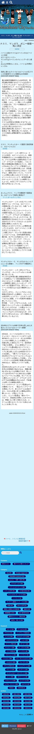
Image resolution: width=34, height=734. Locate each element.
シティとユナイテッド (15, 587)
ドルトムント (9, 655)
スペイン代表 (10, 644)
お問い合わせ (17, 729)
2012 (15, 704)
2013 (4, 704)
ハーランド (16, 598)
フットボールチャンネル (12, 197)
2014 (26, 701)
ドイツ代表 (10, 651)
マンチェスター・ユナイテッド (16, 673)
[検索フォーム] (10, 553)
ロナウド (24, 684)
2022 (4, 694)
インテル (7, 636)
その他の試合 (23, 591)
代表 (9, 605)
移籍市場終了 (23, 541)
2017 (26, 697)
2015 (15, 701)
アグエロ (7, 633)
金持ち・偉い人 (15, 620)
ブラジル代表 (8, 666)
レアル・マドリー (10, 684)
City (8, 573)
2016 (4, 701)
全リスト (6, 564)
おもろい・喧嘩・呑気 (15, 580)
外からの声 (20, 605)
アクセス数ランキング (22, 564)
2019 (4, 697)
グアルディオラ (15, 583)
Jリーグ (9, 629)
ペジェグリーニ (23, 666)
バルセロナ (9, 662)
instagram (21, 726)
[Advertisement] (17, 477)
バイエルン (6, 658)
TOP (29, 726)
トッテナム (22, 651)
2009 (15, 708)
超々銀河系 (22, 613)
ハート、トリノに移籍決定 (15, 539)
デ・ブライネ (22, 647)
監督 (25, 609)
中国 (10, 688)
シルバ (23, 640)
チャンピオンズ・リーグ (15, 594)
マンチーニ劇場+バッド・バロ (15, 602)
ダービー (23, 644)
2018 (15, 697)
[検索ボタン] (21, 552)
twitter (4, 726)
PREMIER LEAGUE (15, 576)
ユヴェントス (9, 680)
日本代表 (20, 688)
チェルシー (8, 647)
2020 (25, 694)
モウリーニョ (21, 677)
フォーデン (22, 662)
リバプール (23, 680)
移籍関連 (17, 49)
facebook (13, 726)
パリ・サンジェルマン (22, 658)
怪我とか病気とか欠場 (10, 609)
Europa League (20, 573)
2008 (26, 708)
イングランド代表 (22, 633)
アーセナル (21, 629)
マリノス (9, 669)
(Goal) (5, 149)
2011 (26, 704)
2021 (15, 694)
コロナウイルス (10, 640)
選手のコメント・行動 (15, 616)
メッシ (9, 677)
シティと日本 (8, 591)
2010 (4, 708)
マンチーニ (22, 669)
